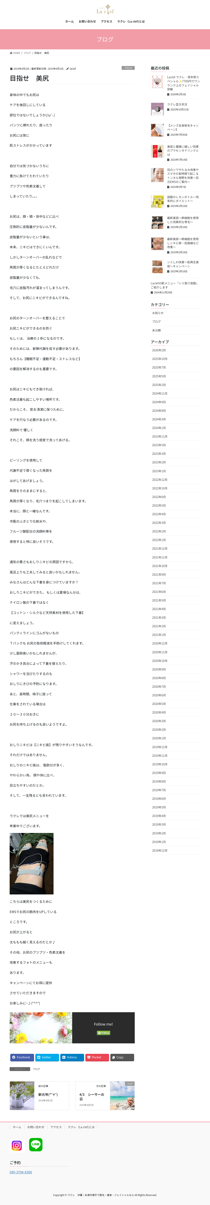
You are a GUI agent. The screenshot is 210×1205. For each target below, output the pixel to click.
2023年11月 (160, 436)
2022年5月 (159, 505)
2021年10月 (160, 566)
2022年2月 (159, 531)
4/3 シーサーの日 (91, 1096)
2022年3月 (159, 523)
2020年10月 (160, 661)
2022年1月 (159, 540)
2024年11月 (160, 393)
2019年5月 (159, 807)
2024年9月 (159, 402)
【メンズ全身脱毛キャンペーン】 (183, 127)
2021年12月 (160, 548)
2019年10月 (160, 764)
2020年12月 (160, 643)
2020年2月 (159, 729)
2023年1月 (159, 471)
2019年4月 (159, 816)
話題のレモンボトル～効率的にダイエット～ (183, 199)
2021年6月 (159, 592)
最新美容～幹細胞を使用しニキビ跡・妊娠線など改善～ (183, 243)
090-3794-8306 (21, 1172)
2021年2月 (159, 626)
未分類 (156, 330)
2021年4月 (159, 609)
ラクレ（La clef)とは (81, 1127)
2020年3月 (159, 721)
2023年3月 (159, 454)
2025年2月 (159, 385)
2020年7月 (159, 686)
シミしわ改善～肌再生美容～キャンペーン (183, 264)
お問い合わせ (36, 1127)
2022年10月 (160, 488)
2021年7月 (159, 583)
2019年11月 (160, 755)
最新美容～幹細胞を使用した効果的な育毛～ (183, 220)
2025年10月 (160, 359)
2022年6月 (159, 497)
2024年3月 (159, 419)
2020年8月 (159, 678)
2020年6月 (159, 695)
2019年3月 (159, 824)
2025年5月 (159, 376)
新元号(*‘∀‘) (48, 1094)
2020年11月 (160, 652)
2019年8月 (159, 781)
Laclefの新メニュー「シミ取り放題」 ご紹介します (175, 285)
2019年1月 (159, 842)
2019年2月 (159, 833)
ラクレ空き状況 (177, 104)
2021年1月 (159, 635)
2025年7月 (159, 367)
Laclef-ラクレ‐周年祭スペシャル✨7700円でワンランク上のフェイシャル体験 (183, 83)
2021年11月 (160, 557)
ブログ (128, 68)
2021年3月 (159, 617)
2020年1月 (159, 738)
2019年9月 (159, 773)
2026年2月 (159, 350)
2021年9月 (159, 574)
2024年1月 (159, 428)
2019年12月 (160, 747)
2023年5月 (159, 445)
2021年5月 (159, 600)
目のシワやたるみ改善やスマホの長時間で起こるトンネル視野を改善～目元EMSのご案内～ (183, 176)
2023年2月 (159, 462)
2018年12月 (160, 850)
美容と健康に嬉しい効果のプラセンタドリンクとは (183, 150)
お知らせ (158, 313)
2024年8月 (159, 410)
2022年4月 (159, 514)
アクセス (56, 1127)
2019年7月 (159, 790)
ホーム (17, 1127)
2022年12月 (160, 480)
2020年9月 (159, 669)
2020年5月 (159, 704)
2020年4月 (159, 712)
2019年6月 (159, 799)
